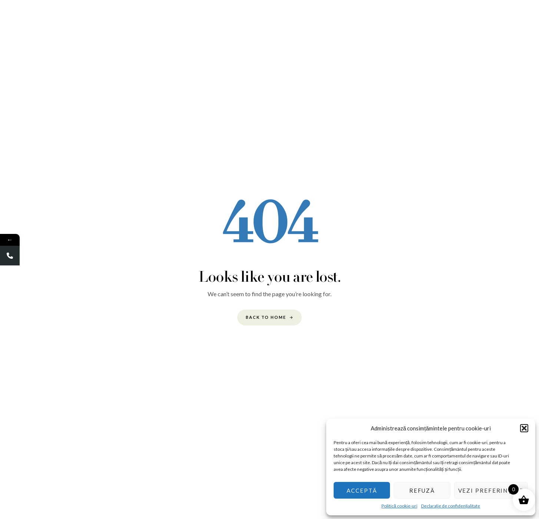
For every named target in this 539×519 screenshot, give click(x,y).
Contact (447, 20)
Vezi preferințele (491, 490)
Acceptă (362, 490)
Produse (325, 20)
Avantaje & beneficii (371, 20)
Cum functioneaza (241, 20)
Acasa (142, 20)
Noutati (416, 20)
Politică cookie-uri (399, 506)
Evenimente (289, 20)
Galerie (199, 20)
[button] (524, 428)
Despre (170, 20)
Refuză (422, 490)
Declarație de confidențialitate (450, 506)
